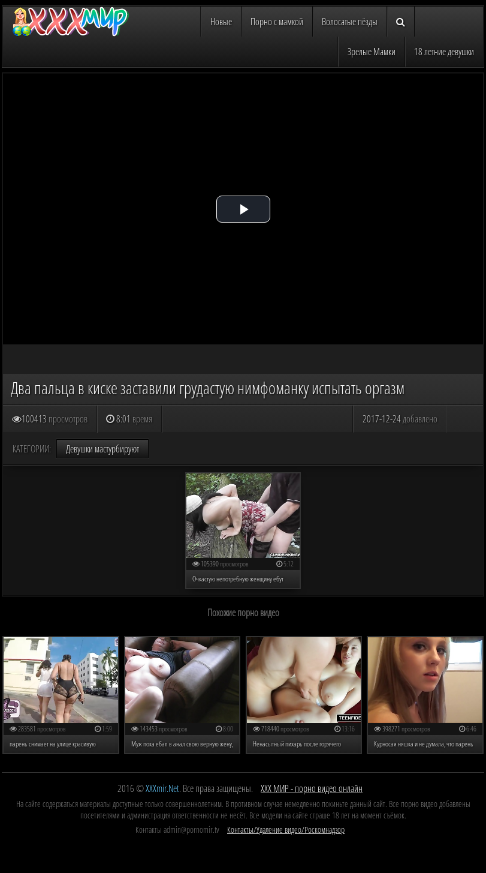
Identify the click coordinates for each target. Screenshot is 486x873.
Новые (221, 21)
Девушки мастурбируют (102, 448)
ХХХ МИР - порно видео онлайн (312, 788)
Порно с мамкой (276, 21)
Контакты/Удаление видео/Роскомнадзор (286, 829)
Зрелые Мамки (372, 51)
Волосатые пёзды (350, 21)
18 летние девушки (444, 51)
